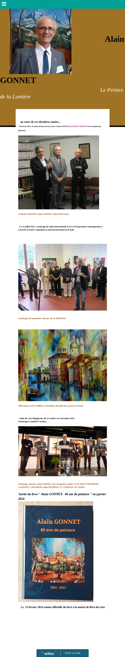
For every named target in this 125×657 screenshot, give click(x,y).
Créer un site (72, 653)
